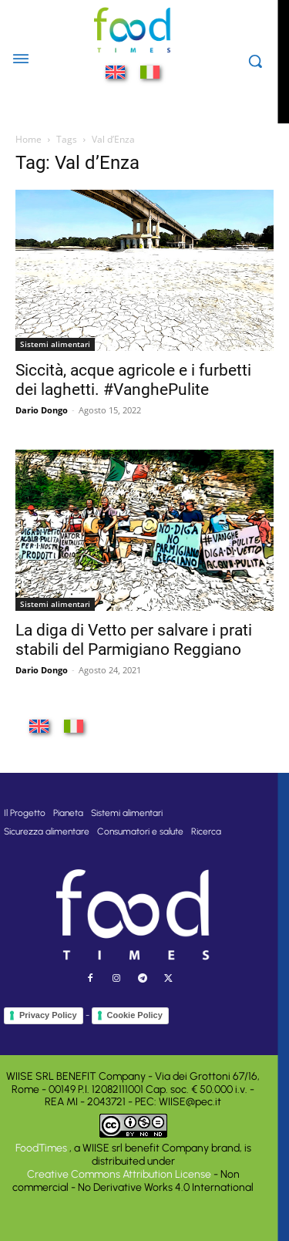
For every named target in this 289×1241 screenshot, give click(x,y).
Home (28, 139)
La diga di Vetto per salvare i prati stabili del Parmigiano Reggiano (133, 640)
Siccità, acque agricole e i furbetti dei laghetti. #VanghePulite (133, 380)
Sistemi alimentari (55, 344)
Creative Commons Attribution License (119, 1174)
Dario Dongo (41, 410)
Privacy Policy (48, 1015)
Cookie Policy (135, 1015)
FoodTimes (42, 1148)
